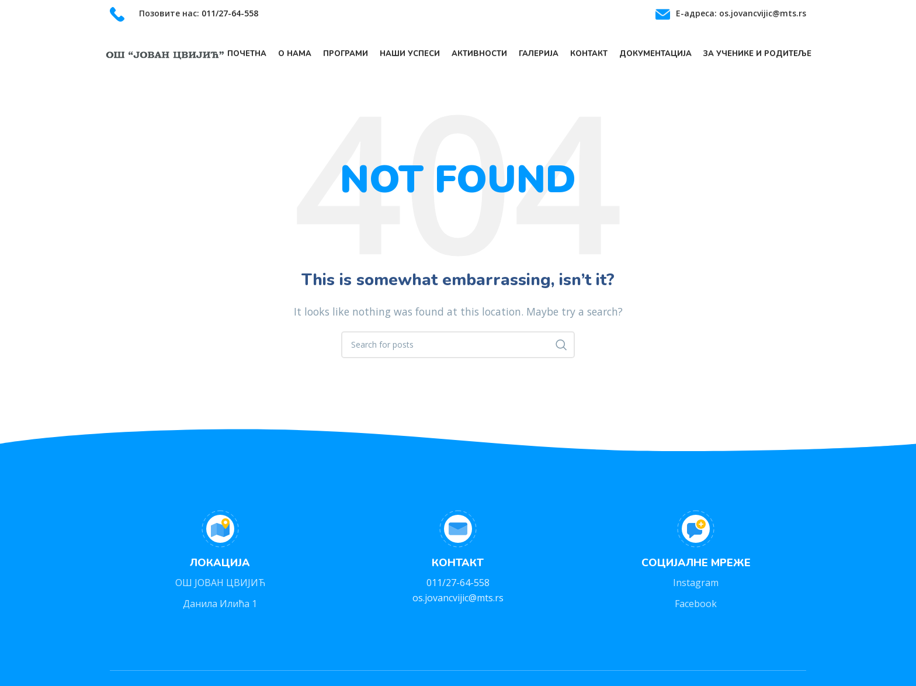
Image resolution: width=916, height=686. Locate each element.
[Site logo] (165, 54)
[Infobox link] (184, 14)
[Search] (458, 347)
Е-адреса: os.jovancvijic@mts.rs (741, 13)
